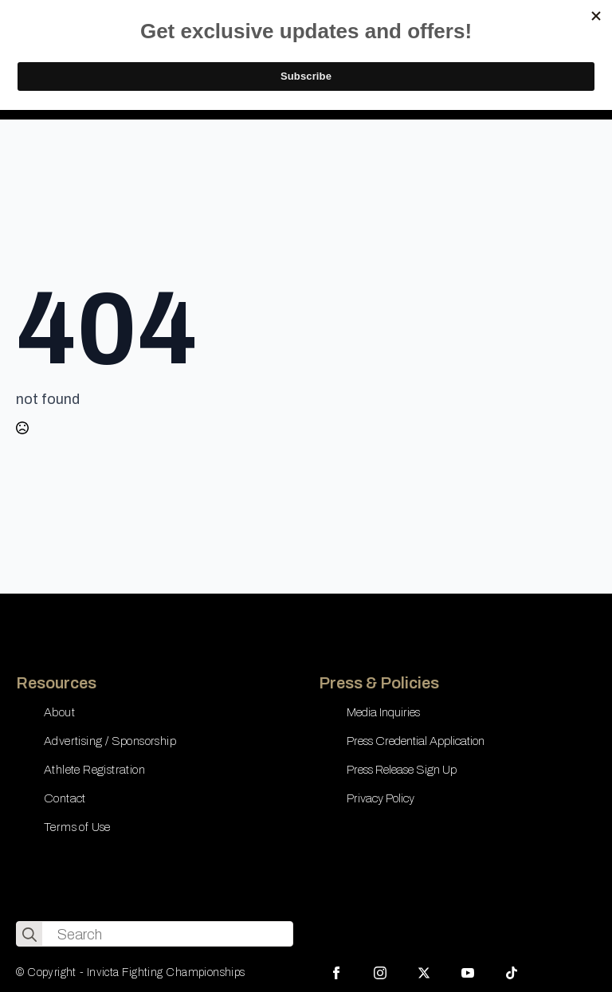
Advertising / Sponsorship (110, 741)
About (59, 712)
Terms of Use (77, 827)
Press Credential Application (415, 741)
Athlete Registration (94, 769)
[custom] (511, 973)
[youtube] (467, 973)
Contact (65, 798)
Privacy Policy (380, 798)
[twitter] (424, 973)
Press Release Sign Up (402, 769)
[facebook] (336, 973)
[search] (29, 934)
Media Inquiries (383, 712)
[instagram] (380, 973)
